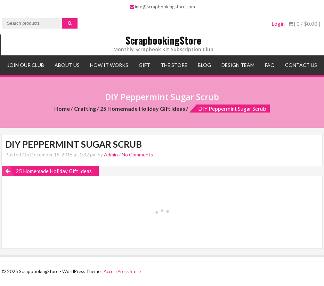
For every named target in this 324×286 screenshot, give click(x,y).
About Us (67, 65)
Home (62, 108)
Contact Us (301, 65)
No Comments (137, 154)
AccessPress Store (122, 271)
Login (278, 24)
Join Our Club (25, 65)
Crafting (85, 108)
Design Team (237, 65)
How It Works (109, 65)
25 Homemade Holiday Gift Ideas (142, 108)
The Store (174, 65)
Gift (144, 65)
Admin (111, 154)
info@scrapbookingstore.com (162, 6)
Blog (204, 65)
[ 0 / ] (304, 24)
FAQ (270, 65)
